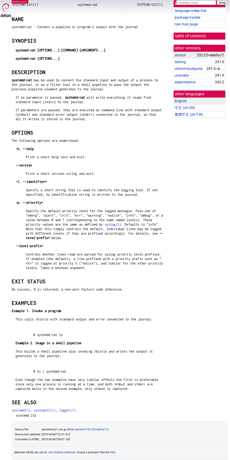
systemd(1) (21, 410)
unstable (182, 75)
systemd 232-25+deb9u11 (91, 429)
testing (180, 62)
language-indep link (190, 11)
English (181, 101)
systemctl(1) (45, 410)
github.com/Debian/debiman (57, 452)
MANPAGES (20, 1)
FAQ (112, 452)
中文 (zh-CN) (185, 108)
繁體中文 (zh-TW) (189, 114)
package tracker (187, 17)
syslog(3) (113, 224)
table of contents (190, 36)
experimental (185, 82)
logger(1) (67, 410)
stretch (180, 55)
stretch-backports (189, 69)
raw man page (186, 24)
